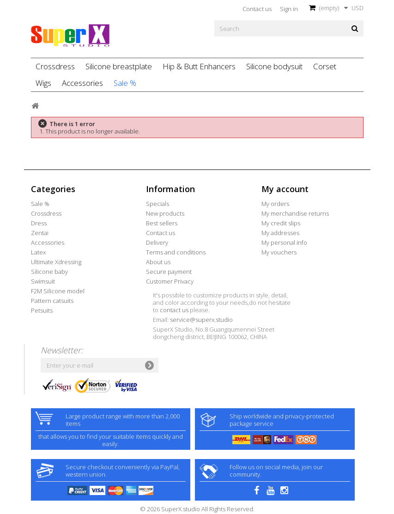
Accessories (82, 83)
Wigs (43, 83)
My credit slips (280, 223)
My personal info (284, 242)
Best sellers (161, 223)
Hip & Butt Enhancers (199, 66)
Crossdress (55, 66)
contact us (174, 310)
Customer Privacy (170, 281)
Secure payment (169, 271)
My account (285, 188)
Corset (324, 66)
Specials (157, 204)
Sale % (125, 83)
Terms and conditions (176, 252)
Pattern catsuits (52, 300)
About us (158, 262)
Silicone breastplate (118, 66)
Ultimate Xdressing (56, 262)
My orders (275, 204)
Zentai (39, 233)
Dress (39, 223)
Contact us (257, 9)
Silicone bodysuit (274, 66)
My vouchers (279, 252)
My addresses (280, 233)
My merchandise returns (295, 213)
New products (165, 213)
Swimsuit (43, 281)
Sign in (289, 9)
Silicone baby (49, 271)
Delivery (157, 242)
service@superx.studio (201, 319)
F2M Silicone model (58, 291)
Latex (38, 252)
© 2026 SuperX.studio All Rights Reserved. (197, 509)
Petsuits (42, 310)
